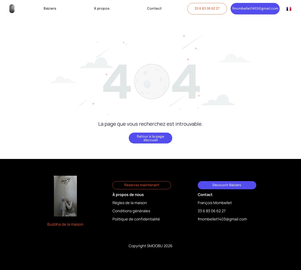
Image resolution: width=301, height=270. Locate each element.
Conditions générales (131, 210)
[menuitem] (50, 8)
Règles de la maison (129, 202)
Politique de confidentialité (136, 218)
